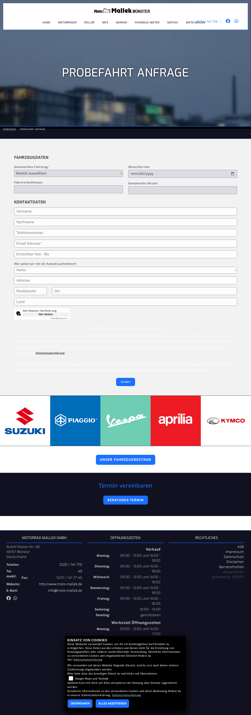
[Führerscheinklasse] (68, 203)
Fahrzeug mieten (147, 25)
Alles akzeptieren (112, 703)
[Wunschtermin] (182, 188)
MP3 (105, 25)
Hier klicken (46, 314)
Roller (89, 25)
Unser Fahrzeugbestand (125, 459)
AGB (240, 547)
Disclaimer (235, 562)
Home (46, 25)
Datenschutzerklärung (50, 353)
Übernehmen (80, 703)
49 (80, 571)
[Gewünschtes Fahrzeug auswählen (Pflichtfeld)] (68, 187)
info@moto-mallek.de (65, 590)
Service (172, 25)
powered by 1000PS (228, 577)
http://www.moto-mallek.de (60, 584)
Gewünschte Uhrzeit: (143, 197)
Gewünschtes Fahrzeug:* (32, 181)
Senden (125, 382)
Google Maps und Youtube (92, 678)
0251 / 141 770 (202, 25)
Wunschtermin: (139, 181)
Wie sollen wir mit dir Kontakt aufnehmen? (45, 278)
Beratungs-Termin (126, 500)
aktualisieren (233, 572)
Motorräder (67, 25)
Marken (121, 25)
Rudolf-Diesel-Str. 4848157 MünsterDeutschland (23, 552)
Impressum (235, 552)
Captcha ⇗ (60, 318)
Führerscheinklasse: (28, 196)
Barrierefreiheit (231, 567)
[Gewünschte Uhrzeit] (182, 204)
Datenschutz (234, 557)
